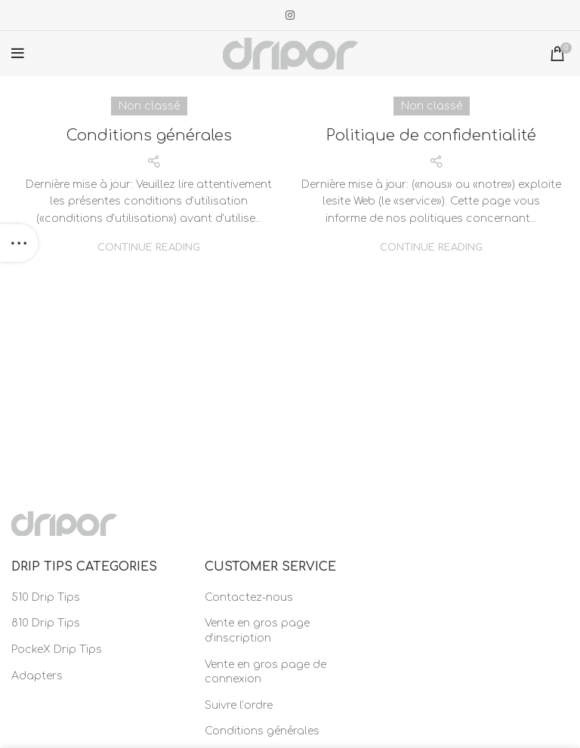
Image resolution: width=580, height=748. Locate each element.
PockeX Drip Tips (56, 649)
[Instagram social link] (290, 15)
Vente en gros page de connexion (265, 672)
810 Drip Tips (45, 623)
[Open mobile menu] (18, 53)
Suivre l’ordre (239, 705)
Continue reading (148, 248)
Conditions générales (149, 135)
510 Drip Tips (45, 597)
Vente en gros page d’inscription (257, 630)
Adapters (37, 676)
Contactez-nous (249, 597)
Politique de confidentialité (431, 135)
